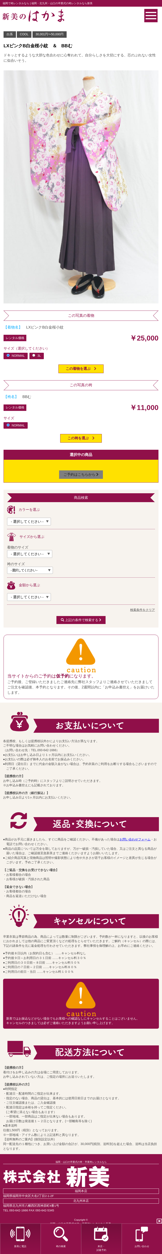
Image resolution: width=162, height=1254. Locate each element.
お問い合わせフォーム (135, 839)
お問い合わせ (142, 1237)
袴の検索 (61, 1237)
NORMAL (16, 355)
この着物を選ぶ (81, 368)
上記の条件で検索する (81, 620)
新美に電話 (20, 1237)
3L (36, 355)
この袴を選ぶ (81, 438)
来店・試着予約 (101, 1239)
